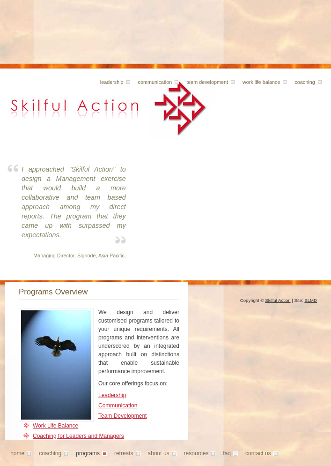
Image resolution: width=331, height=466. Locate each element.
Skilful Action (277, 300)
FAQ (227, 453)
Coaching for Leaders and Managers (78, 436)
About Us (158, 453)
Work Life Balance (261, 82)
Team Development (207, 82)
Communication (155, 82)
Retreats (123, 453)
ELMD (310, 300)
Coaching (304, 82)
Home (17, 453)
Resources (196, 453)
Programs (88, 453)
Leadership (112, 395)
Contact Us (258, 453)
